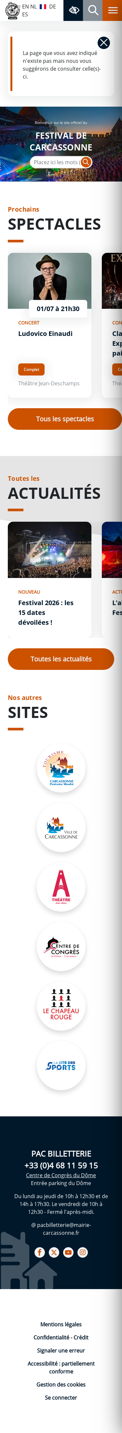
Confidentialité (52, 1337)
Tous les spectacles (65, 418)
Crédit (81, 1337)
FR (43, 6)
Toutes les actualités (61, 659)
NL (33, 6)
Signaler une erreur (61, 1350)
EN (25, 6)
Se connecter (61, 1397)
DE (52, 6)
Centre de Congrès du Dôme (61, 1175)
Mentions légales (61, 1324)
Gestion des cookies (61, 1384)
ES (25, 14)
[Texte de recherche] (61, 162)
